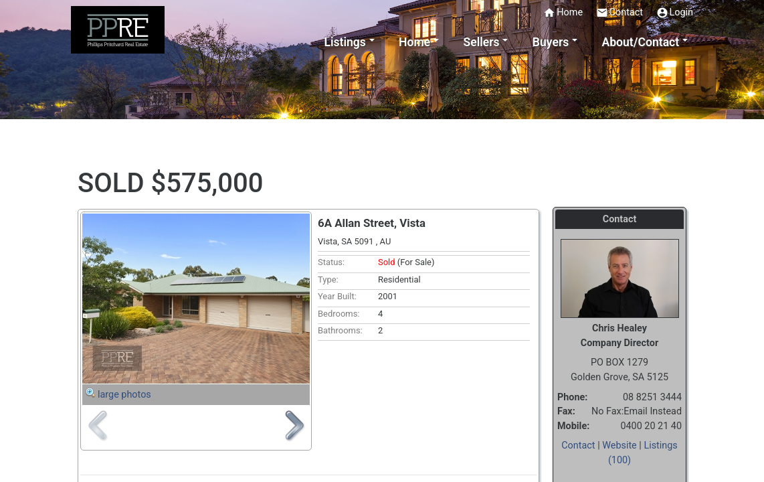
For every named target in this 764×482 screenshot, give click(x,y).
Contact (619, 13)
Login (675, 13)
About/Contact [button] (640, 42)
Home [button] (414, 42)
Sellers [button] (481, 42)
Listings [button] (345, 42)
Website (619, 445)
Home (563, 13)
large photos (124, 394)
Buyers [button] (551, 42)
